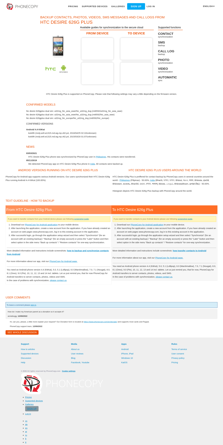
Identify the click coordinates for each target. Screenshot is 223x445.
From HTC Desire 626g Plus (97, 49)
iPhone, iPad (127, 424)
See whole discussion (21, 403)
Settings (199, 440)
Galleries (117, 6)
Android (125, 419)
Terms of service (179, 419)
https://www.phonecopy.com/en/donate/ (111, 392)
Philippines (102, 160)
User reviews (77, 424)
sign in (36, 375)
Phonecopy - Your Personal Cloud (22, 6)
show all (32, 140)
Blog (73, 428)
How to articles (28, 419)
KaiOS (124, 433)
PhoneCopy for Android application (43, 287)
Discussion (26, 428)
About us (75, 419)
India (93, 167)
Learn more (154, 440)
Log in (148, 6)
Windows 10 (127, 428)
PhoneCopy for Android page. (66, 331)
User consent (177, 424)
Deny (186, 440)
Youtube (86, 433)
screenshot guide (91, 282)
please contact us (60, 350)
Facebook (75, 433)
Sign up (134, 6)
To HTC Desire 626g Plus (136, 49)
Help (23, 433)
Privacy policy (178, 428)
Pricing (75, 6)
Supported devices (95, 6)
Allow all (173, 440)
